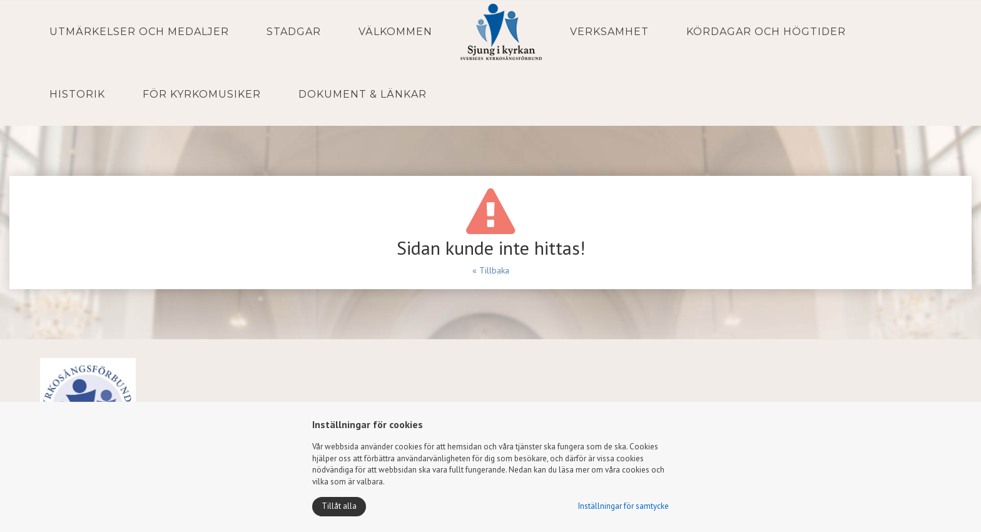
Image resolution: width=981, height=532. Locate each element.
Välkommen (395, 32)
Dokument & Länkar (362, 94)
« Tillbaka (490, 270)
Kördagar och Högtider (766, 32)
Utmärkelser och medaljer (139, 32)
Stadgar (294, 32)
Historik (77, 94)
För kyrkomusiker (202, 94)
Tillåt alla (339, 506)
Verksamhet (609, 32)
